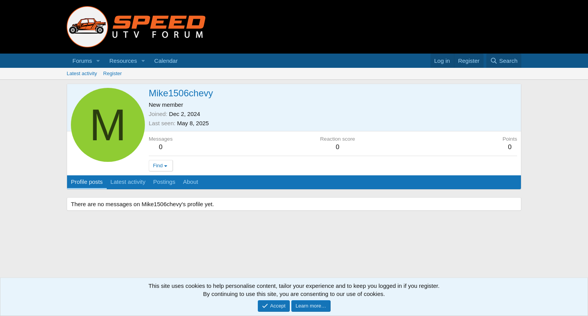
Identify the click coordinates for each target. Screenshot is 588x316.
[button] (98, 61)
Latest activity (82, 73)
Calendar (166, 60)
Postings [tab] (164, 181)
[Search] (503, 61)
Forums (82, 60)
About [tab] (190, 181)
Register (112, 73)
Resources (123, 60)
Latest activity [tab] (128, 181)
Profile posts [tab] (87, 181)
